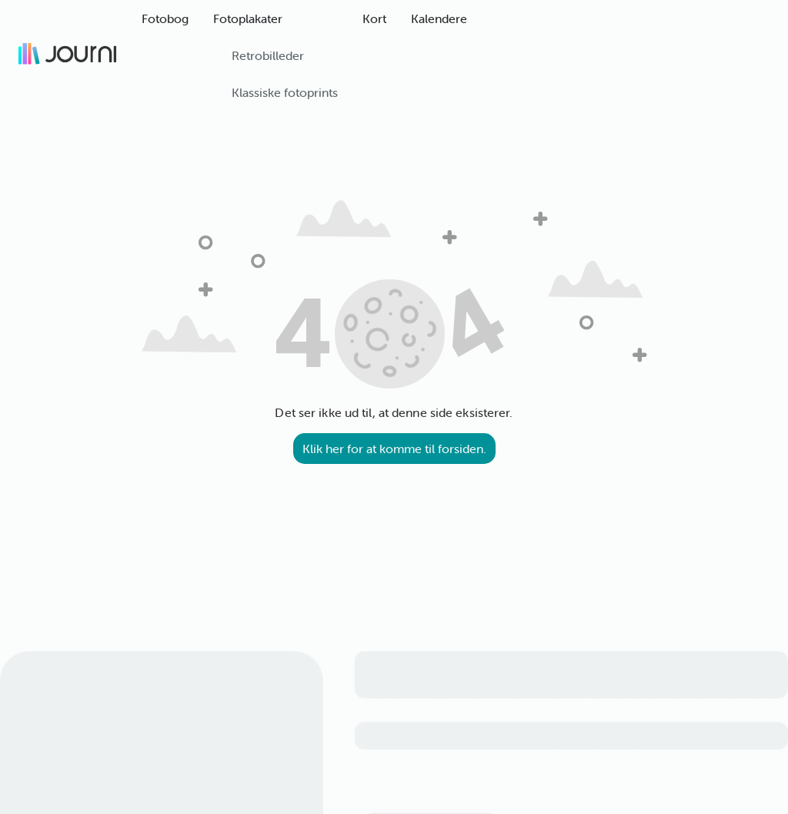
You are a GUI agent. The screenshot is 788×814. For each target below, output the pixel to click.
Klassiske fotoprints (285, 92)
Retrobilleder (268, 55)
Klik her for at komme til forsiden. (394, 448)
